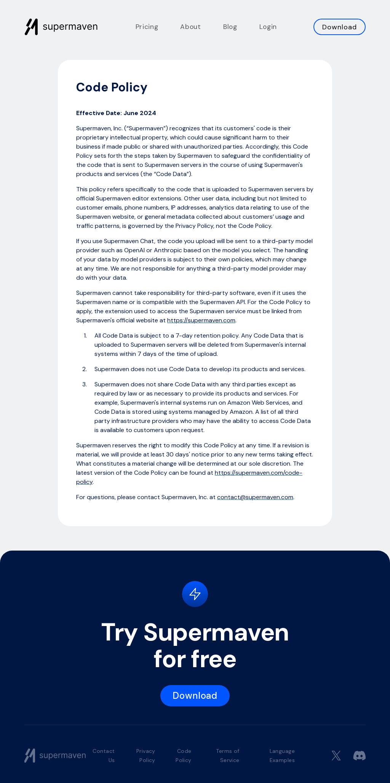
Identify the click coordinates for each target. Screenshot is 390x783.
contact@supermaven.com (255, 497)
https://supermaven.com (201, 320)
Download (339, 27)
